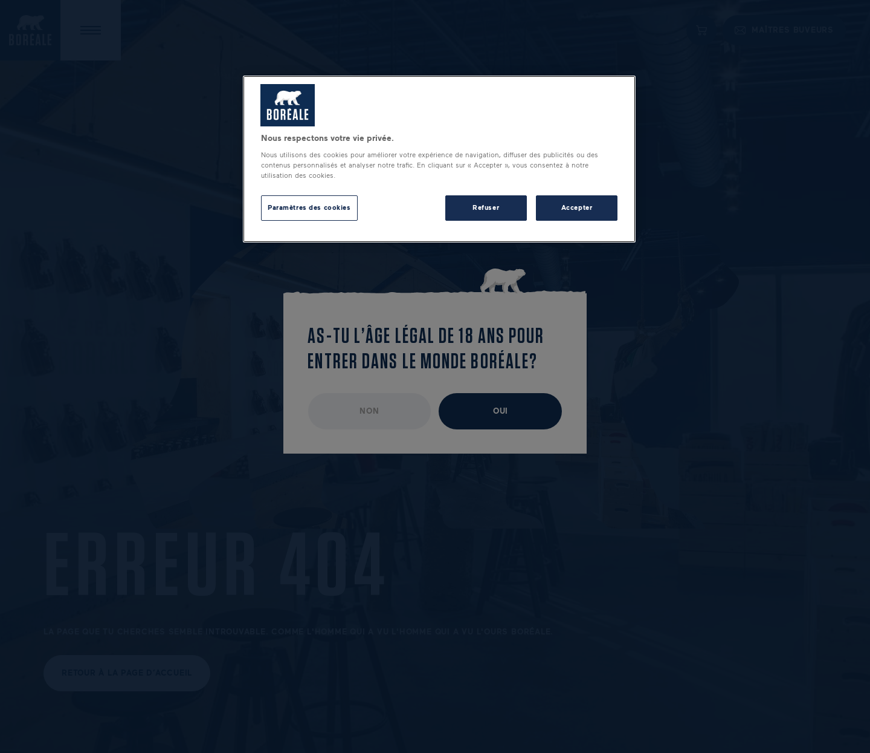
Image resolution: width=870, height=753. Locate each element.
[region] (439, 159)
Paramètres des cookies (309, 207)
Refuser (485, 207)
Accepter (577, 207)
